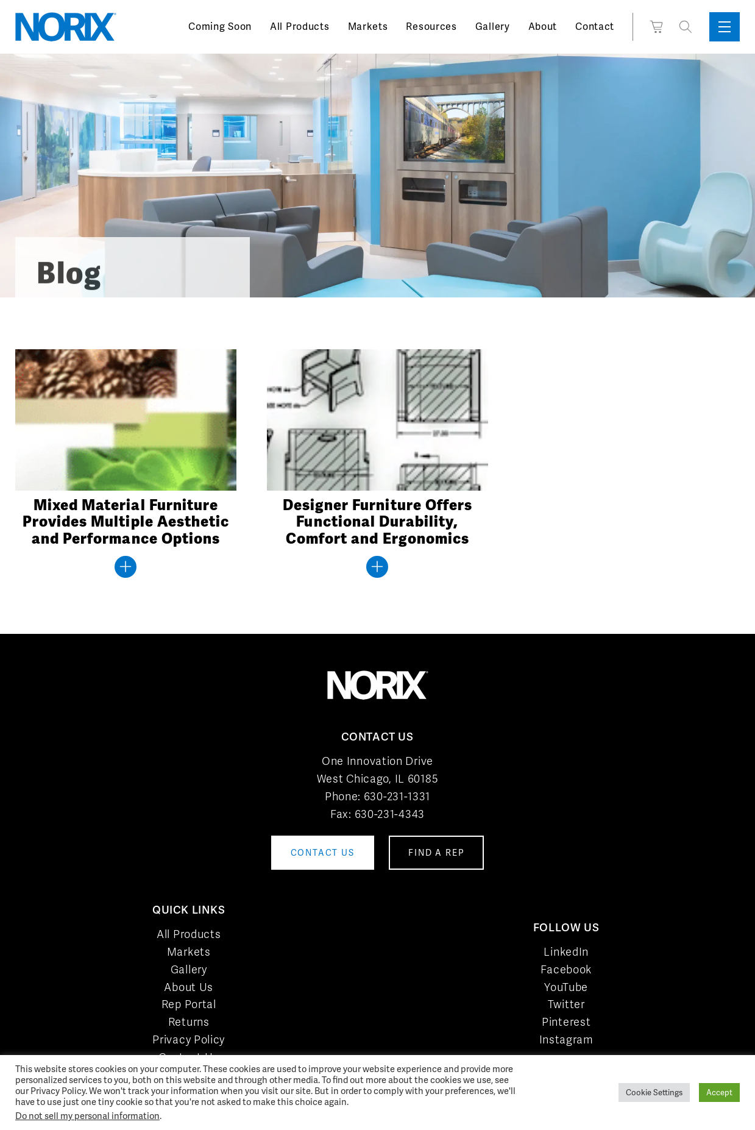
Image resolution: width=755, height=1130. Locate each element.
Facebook (566, 969)
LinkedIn (566, 952)
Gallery (492, 26)
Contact (594, 26)
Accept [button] (719, 1092)
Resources (431, 26)
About (543, 26)
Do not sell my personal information (87, 1115)
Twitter (566, 1004)
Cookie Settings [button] (654, 1092)
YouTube (566, 987)
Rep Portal (188, 1004)
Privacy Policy (188, 1039)
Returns (189, 1022)
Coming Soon (220, 26)
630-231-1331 (397, 796)
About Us (188, 987)
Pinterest (566, 1022)
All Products (299, 26)
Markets (368, 26)
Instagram (566, 1039)
